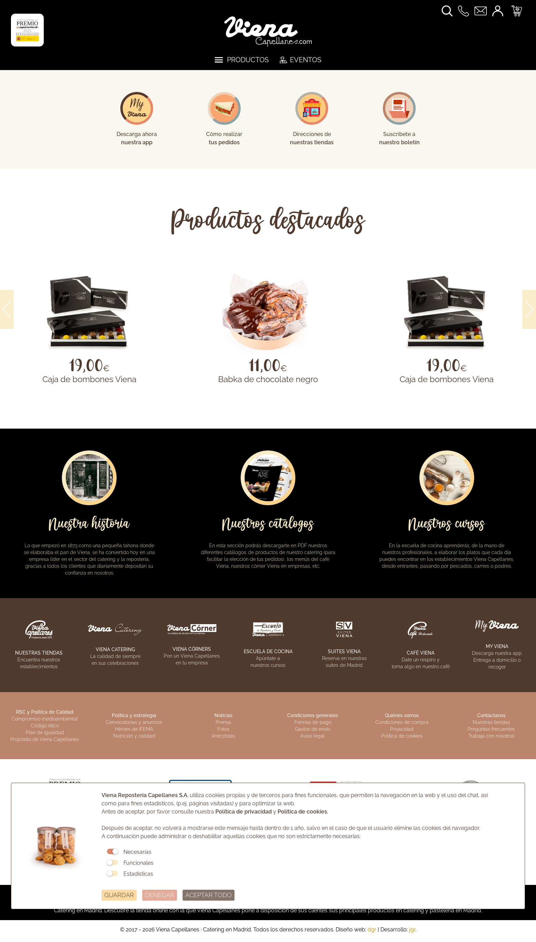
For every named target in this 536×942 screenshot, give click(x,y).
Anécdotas (223, 736)
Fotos (223, 729)
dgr (371, 929)
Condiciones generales (312, 715)
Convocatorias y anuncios (134, 722)
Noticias (223, 715)
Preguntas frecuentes (491, 729)
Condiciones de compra (402, 722)
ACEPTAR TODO (208, 895)
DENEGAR (159, 895)
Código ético (45, 725)
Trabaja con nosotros (491, 736)
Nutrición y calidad (134, 736)
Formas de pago (312, 722)
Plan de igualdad (45, 732)
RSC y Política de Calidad (44, 712)
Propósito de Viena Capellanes (44, 739)
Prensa (223, 722)
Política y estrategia (134, 715)
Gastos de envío (312, 729)
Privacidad (402, 729)
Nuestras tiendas (491, 722)
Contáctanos (491, 715)
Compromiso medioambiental (45, 719)
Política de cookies (402, 736)
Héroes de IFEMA (134, 729)
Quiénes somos (402, 715)
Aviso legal (312, 736)
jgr (412, 929)
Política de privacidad (243, 811)
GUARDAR (119, 895)
